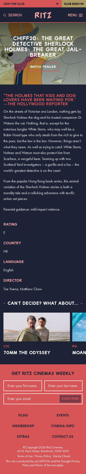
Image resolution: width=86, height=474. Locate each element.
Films (23, 415)
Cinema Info (62, 425)
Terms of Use (25, 456)
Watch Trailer (43, 67)
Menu (75, 15)
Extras (23, 436)
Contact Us (62, 436)
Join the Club (14, 4)
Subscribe (70, 398)
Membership (23, 425)
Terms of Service (46, 465)
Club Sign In (74, 4)
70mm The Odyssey (26, 352)
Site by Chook (61, 456)
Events (63, 415)
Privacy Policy (43, 456)
